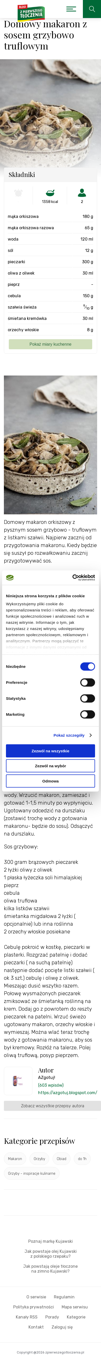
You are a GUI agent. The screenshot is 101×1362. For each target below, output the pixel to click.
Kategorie (76, 1317)
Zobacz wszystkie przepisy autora (52, 1105)
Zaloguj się (62, 1327)
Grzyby (39, 1159)
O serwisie (36, 1297)
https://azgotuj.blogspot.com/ (67, 1092)
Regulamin (64, 1297)
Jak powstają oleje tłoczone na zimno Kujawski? (50, 1269)
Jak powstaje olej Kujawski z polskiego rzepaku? (51, 1254)
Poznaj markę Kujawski (50, 1241)
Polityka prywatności (33, 1307)
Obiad (61, 1159)
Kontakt (36, 1327)
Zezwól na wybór (50, 766)
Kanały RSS (27, 1317)
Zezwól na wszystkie (50, 750)
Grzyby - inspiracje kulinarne (31, 1173)
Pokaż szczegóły (69, 735)
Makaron (15, 1159)
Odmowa (50, 781)
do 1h (82, 1159)
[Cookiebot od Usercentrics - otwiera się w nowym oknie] (72, 577)
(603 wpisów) (50, 1085)
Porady (52, 1317)
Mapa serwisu (75, 1307)
